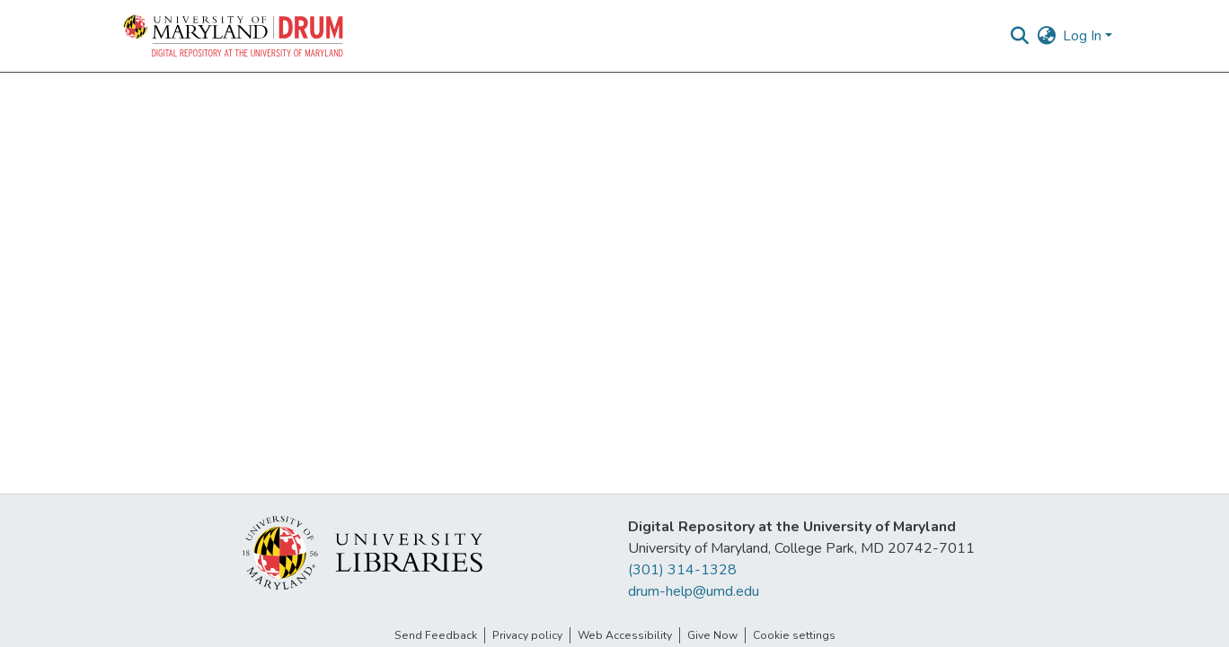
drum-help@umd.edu (693, 591)
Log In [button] (1084, 36)
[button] (234, 35)
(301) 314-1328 (682, 570)
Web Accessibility (625, 635)
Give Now (712, 635)
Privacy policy (527, 635)
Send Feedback (435, 635)
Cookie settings (794, 635)
